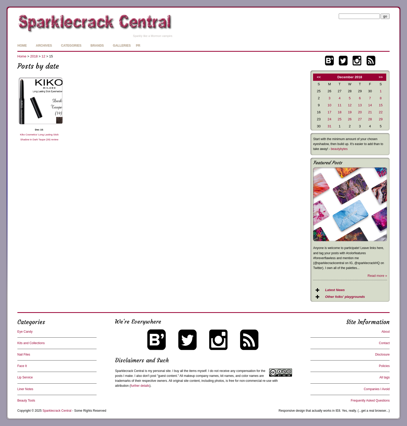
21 (370, 112)
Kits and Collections (31, 343)
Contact (384, 343)
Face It (22, 366)
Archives (44, 45)
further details (140, 386)
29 (380, 119)
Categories (71, 45)
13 (360, 105)
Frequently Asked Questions (370, 400)
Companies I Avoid (377, 389)
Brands (97, 45)
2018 (34, 56)
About (386, 331)
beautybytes (339, 149)
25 (339, 119)
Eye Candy (25, 331)
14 (370, 105)
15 (380, 105)
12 (43, 56)
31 (329, 126)
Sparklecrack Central (129, 371)
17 (329, 112)
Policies (384, 366)
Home (22, 45)
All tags (384, 377)
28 (370, 119)
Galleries (122, 45)
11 (339, 105)
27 (360, 119)
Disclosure (382, 354)
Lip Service (25, 377)
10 (329, 105)
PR (138, 45)
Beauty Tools (26, 400)
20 (360, 112)
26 (349, 119)
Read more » (377, 276)
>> (381, 77)
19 (349, 112)
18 (339, 112)
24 (329, 119)
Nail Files (23, 354)
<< (319, 77)
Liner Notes (25, 389)
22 (380, 112)
